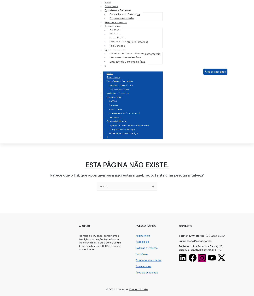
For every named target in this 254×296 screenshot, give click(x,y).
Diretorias (113, 105)
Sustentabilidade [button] (120, 121)
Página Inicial (143, 235)
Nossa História (115, 109)
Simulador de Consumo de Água (123, 133)
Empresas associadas (148, 260)
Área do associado (147, 272)
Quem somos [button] (118, 97)
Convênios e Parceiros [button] (123, 81)
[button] (117, 10)
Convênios (142, 254)
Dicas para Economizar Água (122, 129)
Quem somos (143, 266)
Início (110, 73)
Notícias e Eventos (118, 93)
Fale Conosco (115, 117)
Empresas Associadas (119, 89)
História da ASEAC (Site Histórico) (124, 113)
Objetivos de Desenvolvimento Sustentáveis (129, 125)
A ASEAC (113, 101)
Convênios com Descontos (121, 85)
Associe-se (113, 77)
